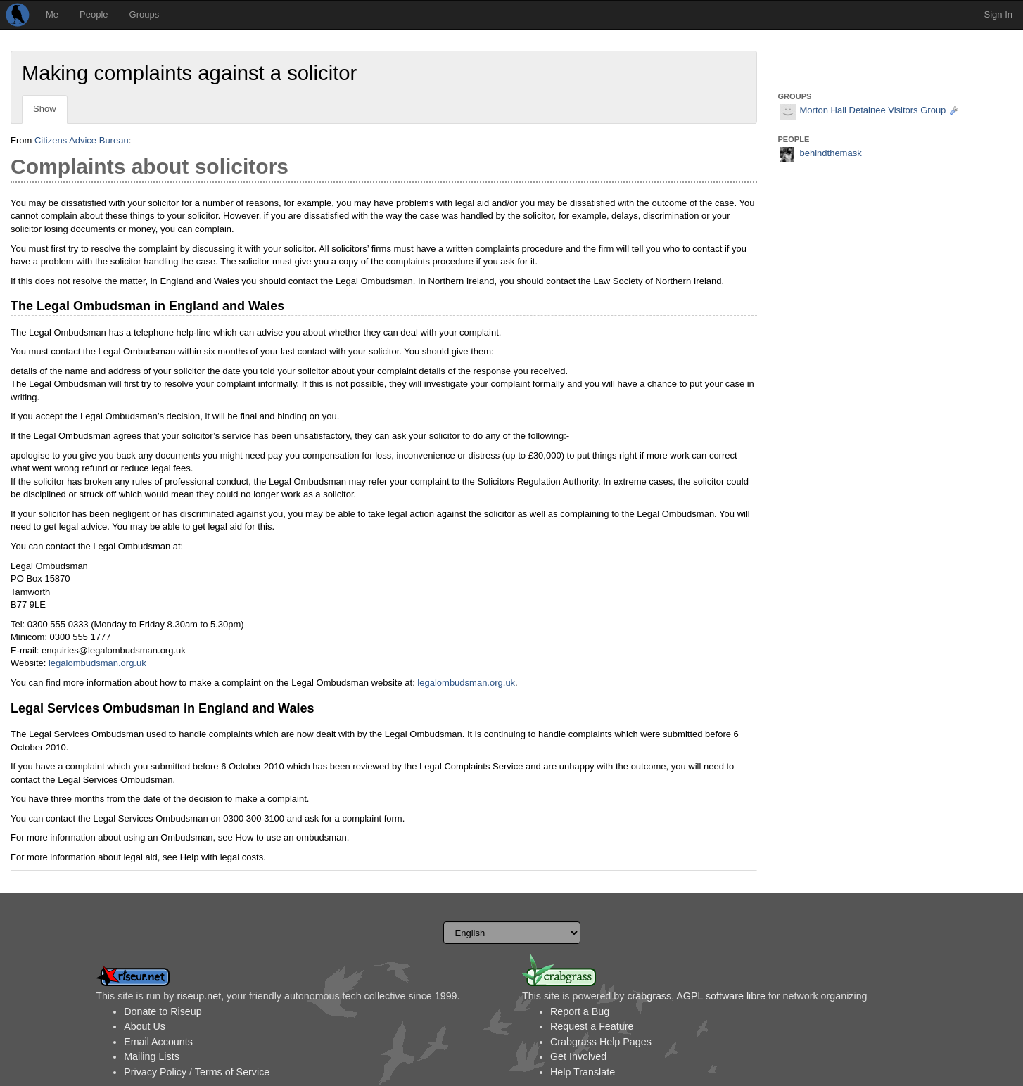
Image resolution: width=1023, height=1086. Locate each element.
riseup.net (199, 996)
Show (44, 108)
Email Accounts (158, 1041)
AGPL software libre (720, 996)
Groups (144, 14)
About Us (144, 1026)
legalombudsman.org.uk (97, 663)
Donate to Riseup (162, 1011)
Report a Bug (579, 1011)
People (94, 14)
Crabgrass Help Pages (601, 1041)
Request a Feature (591, 1026)
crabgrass (649, 996)
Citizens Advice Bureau (81, 140)
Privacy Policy (155, 1072)
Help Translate (582, 1072)
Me (52, 14)
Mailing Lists (151, 1056)
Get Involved (578, 1056)
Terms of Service (232, 1072)
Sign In (998, 14)
